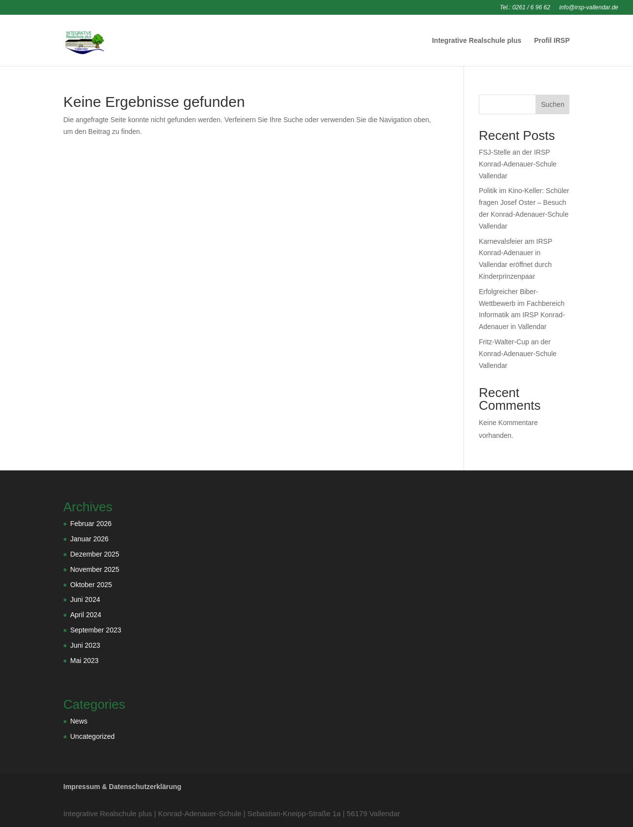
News (79, 721)
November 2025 (95, 569)
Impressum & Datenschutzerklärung (123, 787)
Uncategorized (92, 736)
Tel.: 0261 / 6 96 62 (525, 7)
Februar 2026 (91, 524)
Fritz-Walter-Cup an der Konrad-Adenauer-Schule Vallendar (518, 353)
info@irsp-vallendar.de (588, 7)
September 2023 (96, 630)
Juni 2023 (85, 645)
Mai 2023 (84, 660)
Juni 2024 (85, 599)
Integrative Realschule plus (476, 40)
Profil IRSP (551, 40)
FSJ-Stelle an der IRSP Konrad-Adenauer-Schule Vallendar (518, 164)
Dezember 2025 (95, 554)
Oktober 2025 (91, 585)
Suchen (552, 104)
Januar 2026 (89, 539)
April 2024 (85, 615)
